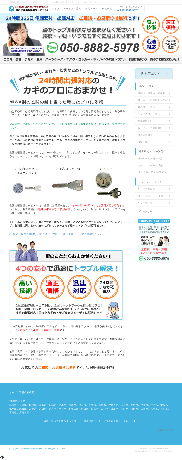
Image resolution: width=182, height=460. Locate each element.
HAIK (170, 451)
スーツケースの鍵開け (150, 128)
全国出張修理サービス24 (36, 448)
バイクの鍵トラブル (149, 114)
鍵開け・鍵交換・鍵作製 (151, 93)
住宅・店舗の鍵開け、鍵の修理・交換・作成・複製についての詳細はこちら (56, 234)
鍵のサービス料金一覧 (150, 158)
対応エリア (91, 8)
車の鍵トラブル (146, 107)
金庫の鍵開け (145, 121)
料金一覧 (107, 8)
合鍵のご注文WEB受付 (150, 165)
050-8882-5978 (129, 10)
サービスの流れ (72, 8)
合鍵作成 (143, 141)
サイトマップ (145, 203)
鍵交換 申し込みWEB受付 (152, 172)
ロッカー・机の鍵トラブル (153, 100)
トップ (55, 8)
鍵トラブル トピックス (150, 196)
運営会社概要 (26, 392)
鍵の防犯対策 (145, 135)
